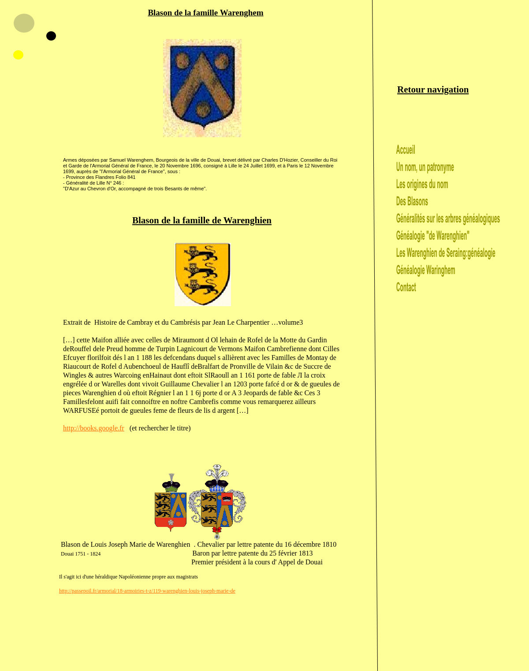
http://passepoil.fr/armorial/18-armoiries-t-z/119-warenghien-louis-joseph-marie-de (147, 591)
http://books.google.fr (93, 428)
